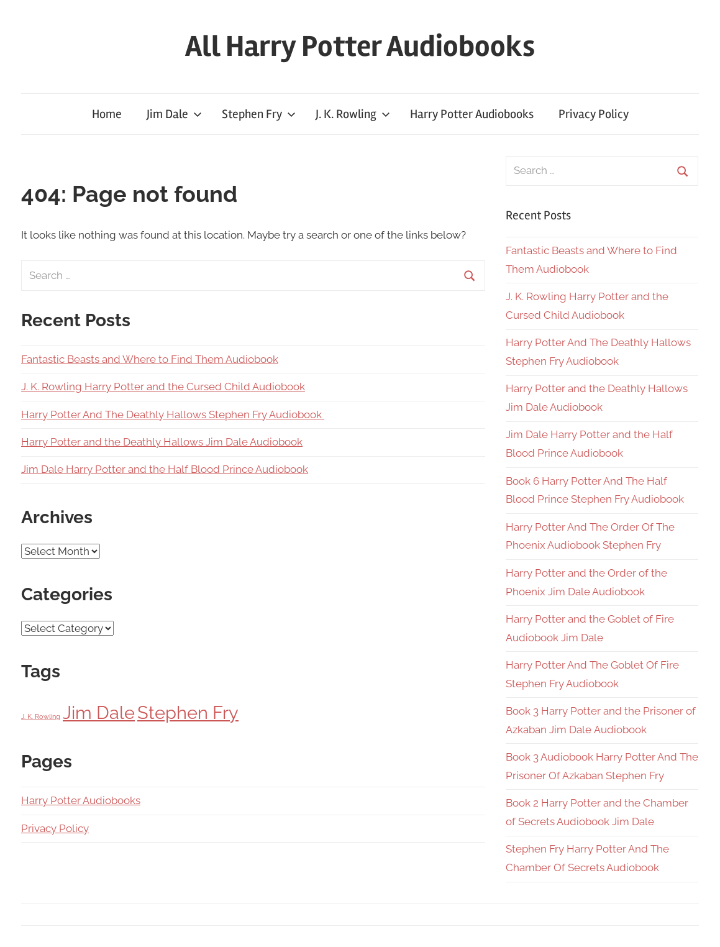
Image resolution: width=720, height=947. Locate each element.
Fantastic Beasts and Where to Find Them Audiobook (149, 359)
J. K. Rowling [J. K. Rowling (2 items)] (40, 716)
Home (107, 114)
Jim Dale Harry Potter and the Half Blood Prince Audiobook (164, 469)
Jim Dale (174, 114)
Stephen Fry (259, 114)
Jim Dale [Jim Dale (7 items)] (99, 712)
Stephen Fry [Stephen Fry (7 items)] (188, 712)
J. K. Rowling (353, 114)
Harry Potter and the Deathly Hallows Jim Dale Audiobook (162, 442)
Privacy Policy (593, 114)
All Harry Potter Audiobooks (360, 46)
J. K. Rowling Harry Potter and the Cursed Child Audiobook (163, 386)
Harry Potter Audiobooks (472, 114)
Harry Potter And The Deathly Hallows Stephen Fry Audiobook (172, 414)
